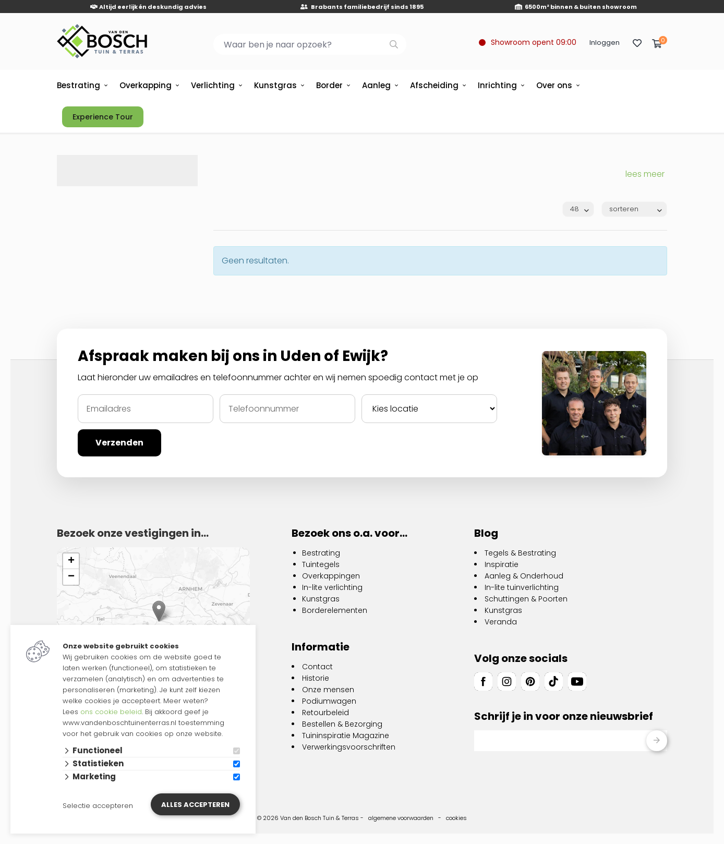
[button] (158, 611)
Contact (317, 666)
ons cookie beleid (111, 712)
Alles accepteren (195, 805)
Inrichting (497, 85)
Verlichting (213, 85)
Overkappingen (331, 576)
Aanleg (376, 85)
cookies (456, 818)
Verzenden (119, 443)
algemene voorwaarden (400, 818)
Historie (315, 678)
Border (329, 85)
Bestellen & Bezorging (342, 724)
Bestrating (78, 85)
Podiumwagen (329, 701)
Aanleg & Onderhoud (524, 576)
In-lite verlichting (332, 587)
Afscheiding (434, 85)
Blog (486, 533)
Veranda (501, 622)
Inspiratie (501, 564)
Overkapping (145, 85)
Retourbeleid (325, 712)
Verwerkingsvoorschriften (348, 747)
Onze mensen (328, 689)
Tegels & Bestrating (520, 553)
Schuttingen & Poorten (526, 599)
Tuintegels (321, 564)
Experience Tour (103, 117)
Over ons (554, 85)
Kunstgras (275, 85)
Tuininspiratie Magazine (345, 735)
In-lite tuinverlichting (522, 587)
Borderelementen (334, 610)
